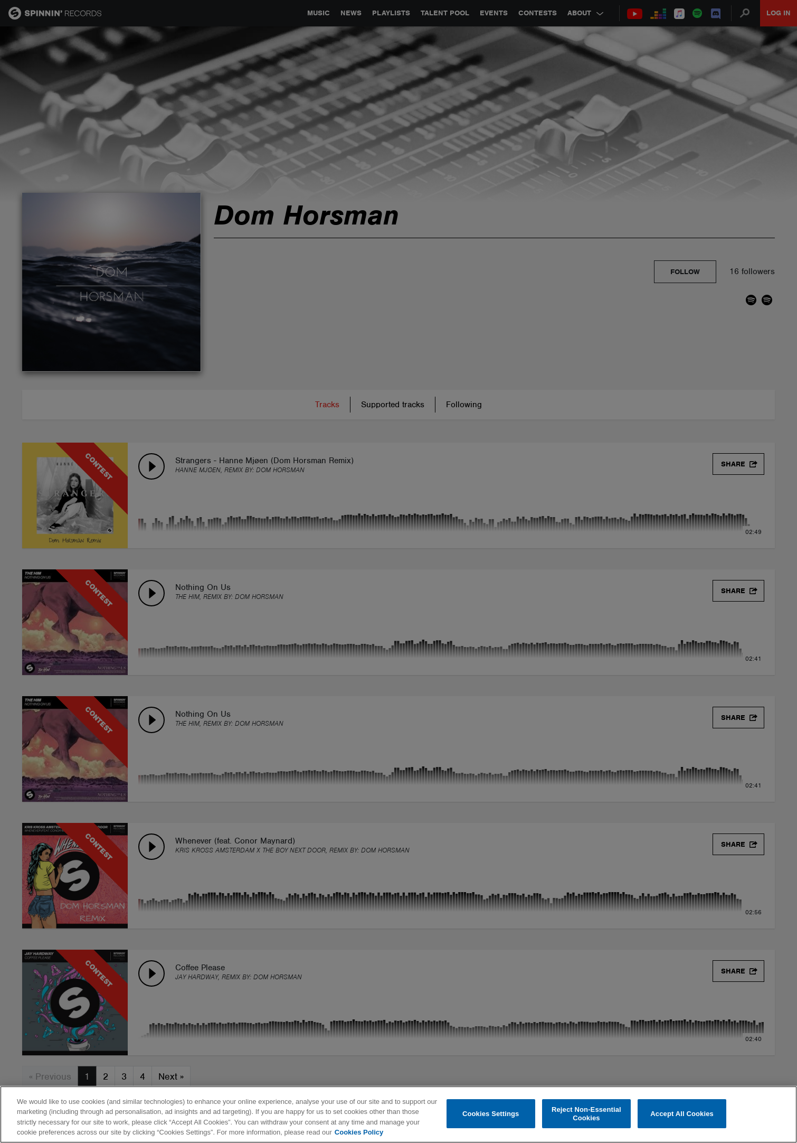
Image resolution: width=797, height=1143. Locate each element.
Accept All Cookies (682, 1114)
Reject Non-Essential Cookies (586, 1113)
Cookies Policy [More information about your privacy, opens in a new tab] (359, 1132)
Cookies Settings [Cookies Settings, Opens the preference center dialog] (490, 1114)
